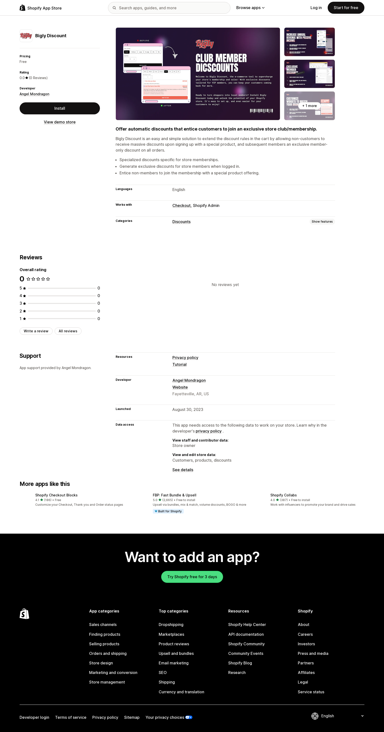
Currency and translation (181, 691)
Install (59, 108)
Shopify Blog (240, 662)
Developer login (34, 717)
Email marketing (174, 662)
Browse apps (250, 7)
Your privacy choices (164, 717)
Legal (303, 682)
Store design (101, 662)
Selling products (104, 643)
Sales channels (103, 624)
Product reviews (174, 643)
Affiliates (306, 672)
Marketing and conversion (113, 672)
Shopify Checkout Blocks (56, 495)
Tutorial (179, 364)
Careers (305, 634)
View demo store (60, 122)
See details (182, 469)
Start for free (346, 7)
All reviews (68, 331)
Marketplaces (171, 634)
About (303, 624)
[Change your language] (342, 716)
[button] (74, 500)
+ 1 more (309, 106)
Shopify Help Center (247, 624)
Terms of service (70, 717)
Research (237, 672)
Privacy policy (185, 357)
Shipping (167, 682)
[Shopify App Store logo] (41, 7)
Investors (306, 643)
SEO (163, 672)
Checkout (181, 205)
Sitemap (132, 717)
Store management (107, 682)
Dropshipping (171, 624)
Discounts (181, 221)
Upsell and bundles (176, 653)
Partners (306, 662)
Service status (311, 691)
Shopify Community (246, 643)
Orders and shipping (108, 653)
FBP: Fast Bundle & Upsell (174, 495)
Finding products (104, 634)
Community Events (245, 653)
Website (180, 387)
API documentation (246, 634)
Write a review (36, 331)
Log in (316, 7)
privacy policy (209, 431)
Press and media (313, 653)
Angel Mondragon (34, 94)
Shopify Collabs (283, 495)
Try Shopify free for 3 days (192, 576)
